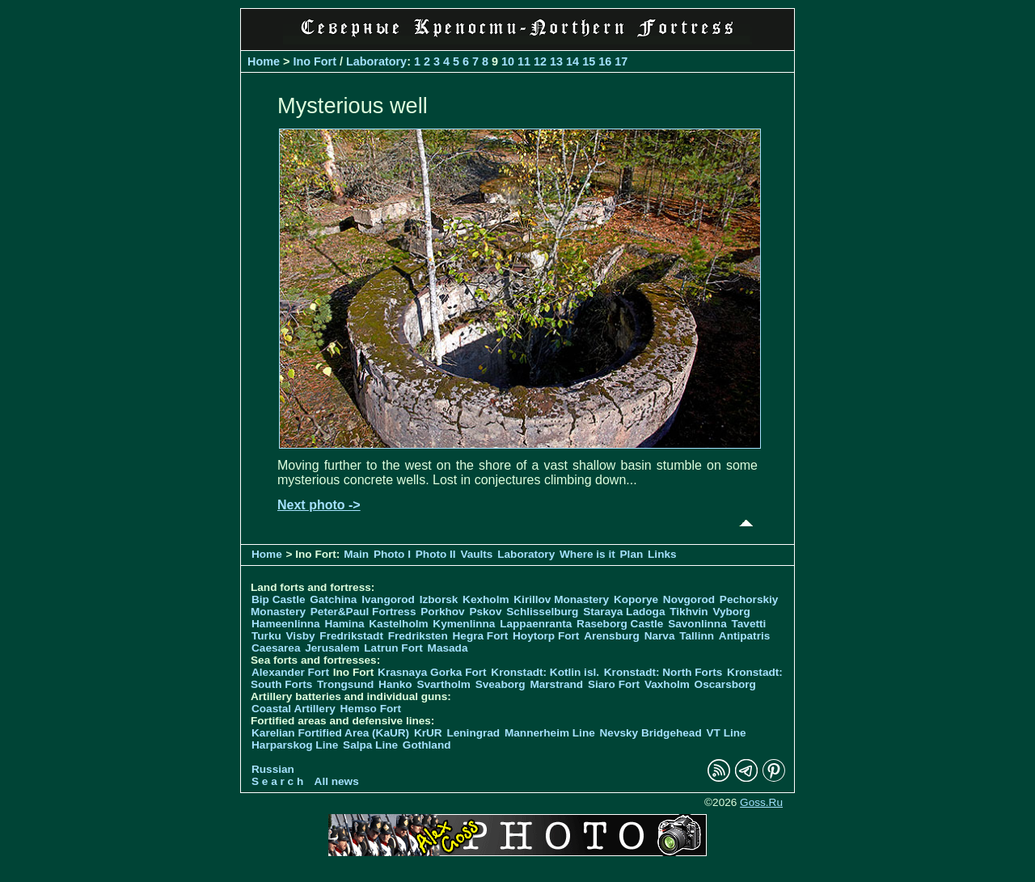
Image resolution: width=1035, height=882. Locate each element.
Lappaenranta (536, 624)
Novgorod (689, 599)
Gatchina (333, 599)
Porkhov (442, 612)
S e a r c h (277, 781)
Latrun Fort (393, 648)
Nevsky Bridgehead (651, 733)
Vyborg (731, 612)
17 (621, 61)
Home (263, 61)
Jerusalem (332, 648)
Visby (300, 636)
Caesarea (275, 648)
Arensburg (612, 636)
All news (337, 781)
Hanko (395, 684)
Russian (272, 769)
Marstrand (556, 684)
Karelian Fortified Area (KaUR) (330, 733)
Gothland (427, 745)
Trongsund (345, 684)
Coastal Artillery (293, 709)
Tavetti (748, 624)
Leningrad (473, 733)
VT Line (726, 733)
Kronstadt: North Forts (664, 672)
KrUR (428, 733)
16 (604, 61)
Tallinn (696, 636)
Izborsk (439, 599)
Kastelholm (398, 624)
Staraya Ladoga (624, 612)
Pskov (485, 612)
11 (524, 61)
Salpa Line (370, 745)
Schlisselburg (542, 612)
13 (556, 61)
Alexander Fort (290, 672)
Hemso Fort (371, 709)
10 (507, 61)
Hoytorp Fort (546, 636)
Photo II (436, 554)
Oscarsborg (725, 684)
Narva (659, 636)
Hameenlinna (285, 624)
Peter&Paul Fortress (363, 612)
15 (588, 61)
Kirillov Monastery (561, 599)
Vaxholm (667, 684)
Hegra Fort (481, 636)
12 (540, 61)
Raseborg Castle (620, 624)
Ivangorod (388, 599)
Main (356, 554)
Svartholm (443, 684)
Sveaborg (500, 684)
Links (662, 554)
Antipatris (744, 636)
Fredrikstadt (351, 636)
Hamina (344, 624)
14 (572, 61)
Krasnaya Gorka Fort (432, 672)
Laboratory (376, 61)
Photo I (392, 554)
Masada (448, 648)
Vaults (476, 554)
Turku (266, 636)
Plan (632, 554)
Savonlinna (697, 624)
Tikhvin (689, 612)
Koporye (636, 599)
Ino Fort (314, 61)
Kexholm (486, 599)
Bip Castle (278, 599)
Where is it (587, 554)
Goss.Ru (761, 802)
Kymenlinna (464, 624)
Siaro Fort (614, 684)
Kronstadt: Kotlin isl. (545, 672)
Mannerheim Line (550, 733)
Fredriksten (418, 636)
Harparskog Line (294, 745)
